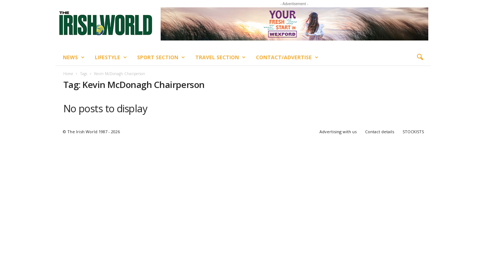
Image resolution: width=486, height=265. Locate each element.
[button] (420, 57)
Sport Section (161, 57)
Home (68, 73)
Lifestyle (111, 57)
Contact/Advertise (287, 57)
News (74, 57)
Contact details (379, 131)
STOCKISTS (413, 131)
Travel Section (220, 57)
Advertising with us (338, 131)
